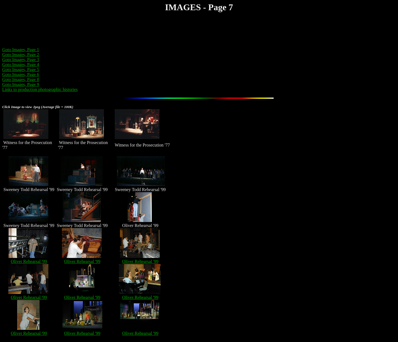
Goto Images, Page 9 (20, 84)
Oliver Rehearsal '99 (29, 261)
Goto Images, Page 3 (20, 59)
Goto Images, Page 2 (20, 54)
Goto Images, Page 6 (20, 74)
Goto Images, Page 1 (20, 49)
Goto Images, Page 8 (20, 79)
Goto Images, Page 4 (20, 64)
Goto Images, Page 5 (20, 69)
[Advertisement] (102, 30)
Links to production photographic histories (40, 89)
